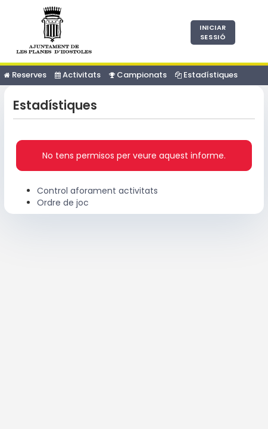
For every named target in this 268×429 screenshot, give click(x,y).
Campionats (138, 74)
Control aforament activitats (97, 191)
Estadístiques (206, 74)
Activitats (78, 74)
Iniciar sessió (213, 32)
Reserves (25, 74)
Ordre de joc (63, 203)
